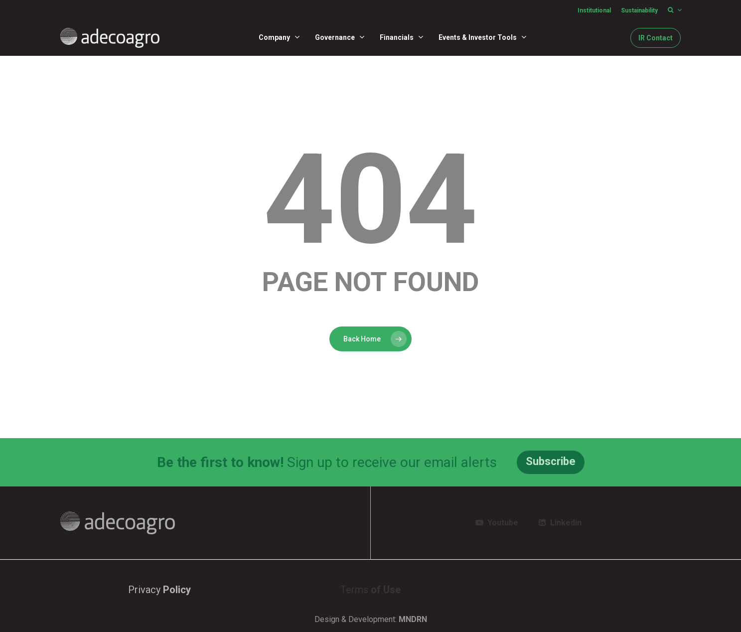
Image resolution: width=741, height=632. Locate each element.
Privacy (159, 590)
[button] (551, 462)
